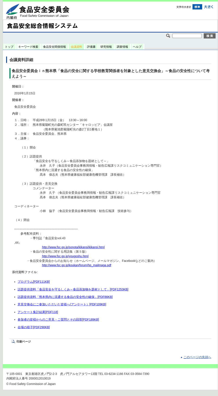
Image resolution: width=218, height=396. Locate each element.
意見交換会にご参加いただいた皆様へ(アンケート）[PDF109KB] (62, 304)
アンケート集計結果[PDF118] (38, 312)
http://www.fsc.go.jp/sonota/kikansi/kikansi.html (73, 247)
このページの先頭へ (197, 357)
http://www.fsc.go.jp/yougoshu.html (65, 256)
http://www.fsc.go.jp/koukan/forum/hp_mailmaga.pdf (76, 265)
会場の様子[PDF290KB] (34, 327)
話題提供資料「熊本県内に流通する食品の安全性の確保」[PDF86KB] (65, 297)
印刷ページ (23, 341)
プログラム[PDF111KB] (34, 281)
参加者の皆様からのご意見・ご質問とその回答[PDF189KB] (58, 319)
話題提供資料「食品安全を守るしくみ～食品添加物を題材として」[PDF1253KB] (73, 289)
